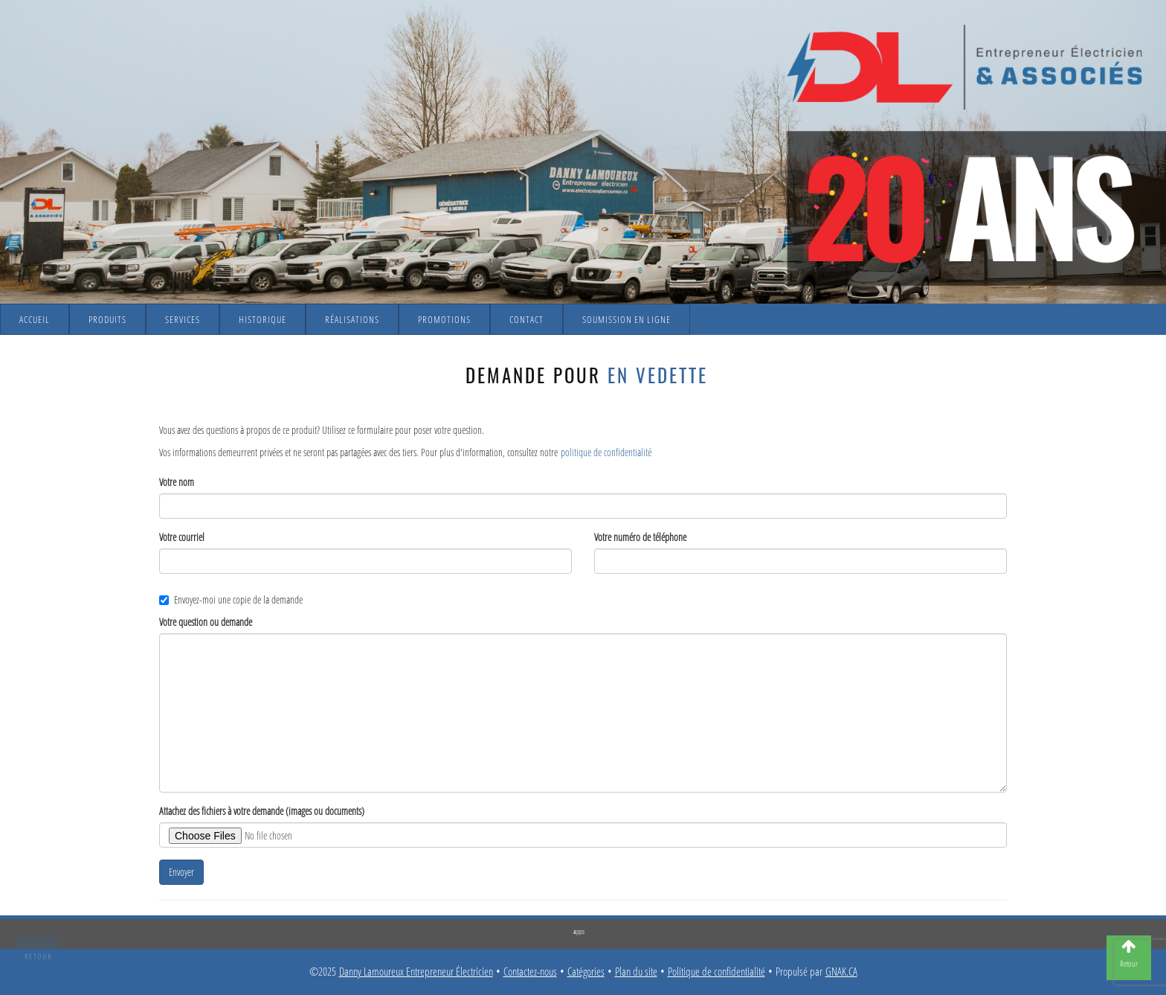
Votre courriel (181, 537)
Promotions (444, 319)
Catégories (586, 971)
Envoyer (181, 872)
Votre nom (176, 482)
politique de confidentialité (606, 452)
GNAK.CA (841, 971)
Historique (262, 319)
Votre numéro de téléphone (640, 537)
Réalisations (352, 319)
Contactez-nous (530, 971)
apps (578, 931)
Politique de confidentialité (716, 971)
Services (182, 319)
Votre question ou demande (205, 622)
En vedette (658, 374)
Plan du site (636, 971)
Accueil (34, 319)
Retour (38, 956)
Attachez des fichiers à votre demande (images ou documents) (261, 811)
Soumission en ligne (626, 319)
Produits (107, 319)
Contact (526, 319)
